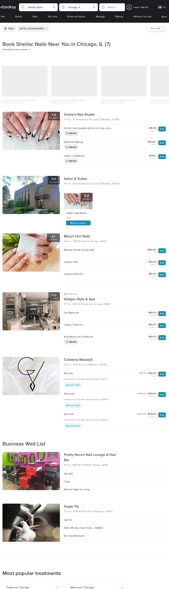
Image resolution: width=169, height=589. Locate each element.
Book (162, 129)
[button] (38, 7)
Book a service (78, 223)
